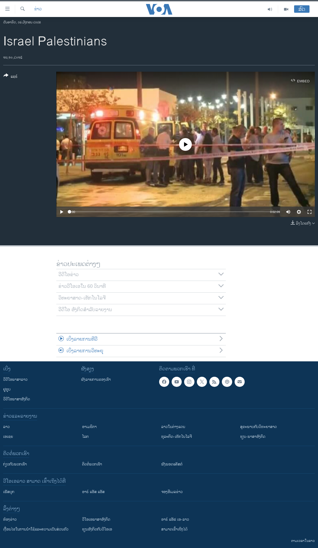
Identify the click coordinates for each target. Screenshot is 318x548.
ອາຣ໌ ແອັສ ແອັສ (93, 492)
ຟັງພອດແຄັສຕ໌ (172, 464)
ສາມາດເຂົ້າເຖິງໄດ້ (174, 529)
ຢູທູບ (7, 389)
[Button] (10, 77)
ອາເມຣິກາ (89, 427)
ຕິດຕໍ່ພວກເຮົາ (92, 464)
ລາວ (6, 427)
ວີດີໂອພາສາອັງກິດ (16, 399)
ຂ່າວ (38, 9)
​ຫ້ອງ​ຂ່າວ (10, 519)
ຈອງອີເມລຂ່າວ (172, 492)
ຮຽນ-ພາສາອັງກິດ (252, 436)
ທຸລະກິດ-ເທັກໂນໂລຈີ (176, 436)
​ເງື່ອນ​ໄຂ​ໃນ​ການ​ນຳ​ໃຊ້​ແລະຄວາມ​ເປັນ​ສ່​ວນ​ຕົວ (36, 529)
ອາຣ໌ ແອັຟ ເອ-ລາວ (175, 519)
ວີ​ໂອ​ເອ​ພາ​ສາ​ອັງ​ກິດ (96, 519)
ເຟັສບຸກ (8, 492)
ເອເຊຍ (8, 436)
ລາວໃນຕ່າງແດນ (173, 427)
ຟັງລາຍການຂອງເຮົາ (96, 379)
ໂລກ (85, 436)
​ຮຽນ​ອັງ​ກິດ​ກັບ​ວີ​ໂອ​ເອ (97, 529)
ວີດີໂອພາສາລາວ (15, 379)
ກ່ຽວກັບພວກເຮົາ (15, 464)
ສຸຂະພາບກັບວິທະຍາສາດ (258, 427)
